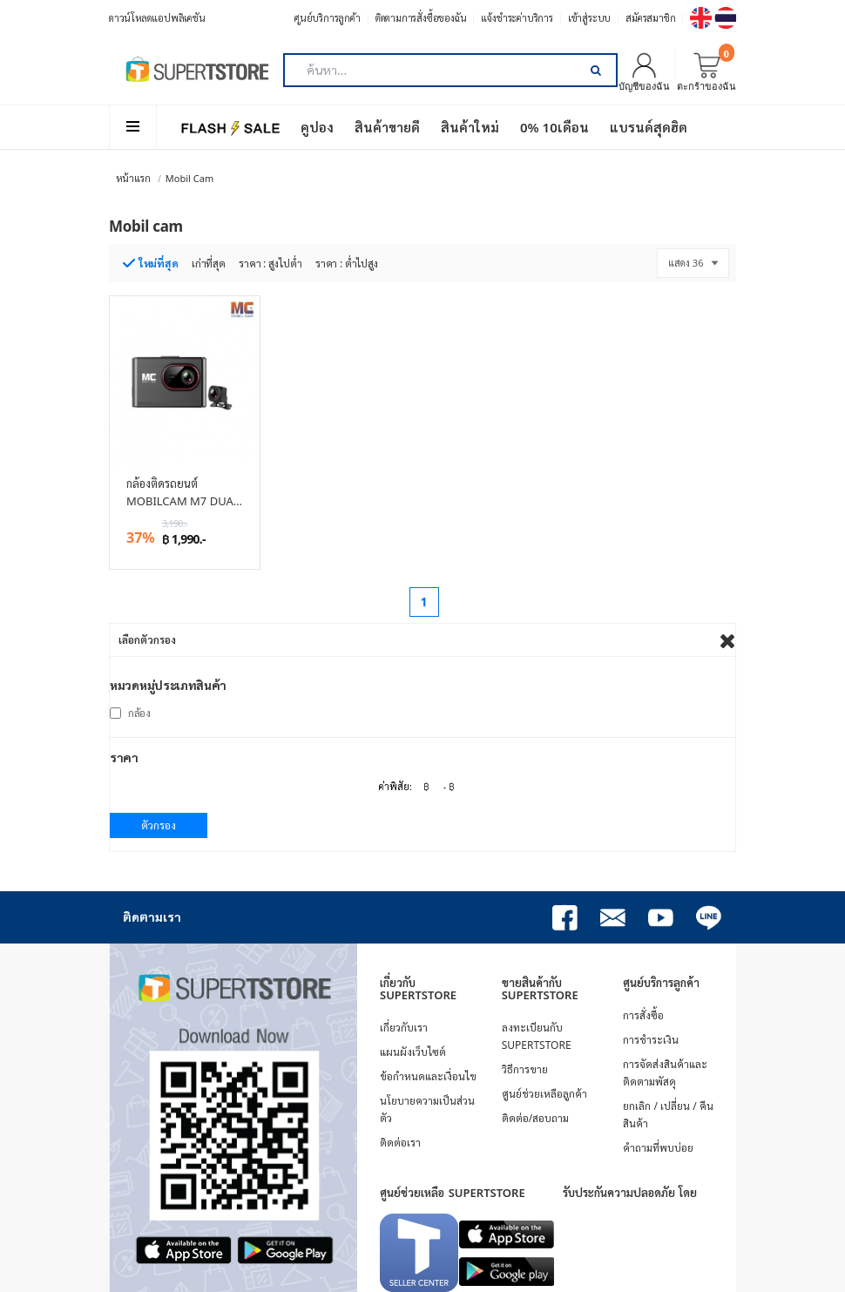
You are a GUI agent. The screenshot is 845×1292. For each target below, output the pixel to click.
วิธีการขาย (525, 1069)
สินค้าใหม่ (470, 127)
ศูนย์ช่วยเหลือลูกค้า (544, 1093)
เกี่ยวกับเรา (404, 1027)
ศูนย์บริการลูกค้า (327, 17)
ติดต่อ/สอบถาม (535, 1118)
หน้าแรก (133, 178)
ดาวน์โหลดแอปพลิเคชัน (157, 17)
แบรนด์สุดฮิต (648, 127)
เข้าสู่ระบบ (589, 17)
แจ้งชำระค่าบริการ (516, 17)
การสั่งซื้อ (643, 1015)
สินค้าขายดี (387, 127)
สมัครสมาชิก (650, 17)
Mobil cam (189, 178)
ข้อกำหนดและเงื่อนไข (428, 1076)
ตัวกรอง (158, 825)
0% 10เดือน (554, 127)
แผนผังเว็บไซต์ (413, 1052)
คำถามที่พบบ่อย (658, 1147)
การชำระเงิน (651, 1039)
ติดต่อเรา (400, 1142)
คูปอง (317, 127)
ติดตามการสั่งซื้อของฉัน (421, 17)
